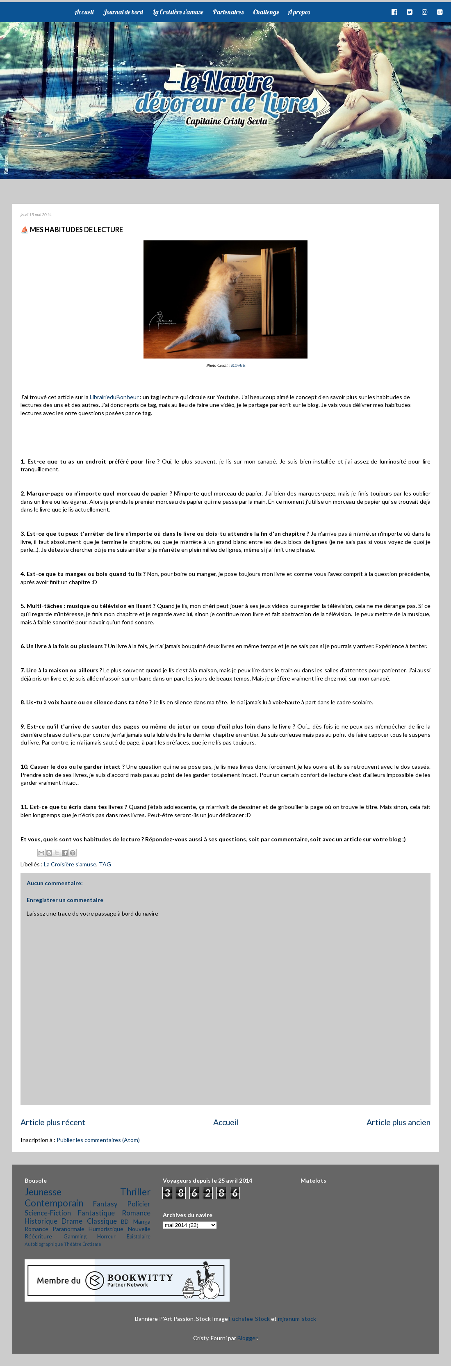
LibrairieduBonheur (114, 396)
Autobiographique (44, 1244)
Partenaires (228, 12)
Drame (71, 1221)
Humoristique (106, 1228)
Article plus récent (52, 1122)
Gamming (75, 1237)
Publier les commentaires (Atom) (98, 1139)
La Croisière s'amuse (178, 12)
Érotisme (91, 1244)
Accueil (83, 12)
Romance (136, 1212)
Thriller (135, 1191)
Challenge (266, 12)
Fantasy (105, 1203)
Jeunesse (43, 1191)
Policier (138, 1203)
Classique (102, 1221)
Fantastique (96, 1212)
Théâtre (73, 1244)
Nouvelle (139, 1228)
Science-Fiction (48, 1212)
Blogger (247, 1337)
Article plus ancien (398, 1122)
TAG (105, 864)
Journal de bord (123, 12)
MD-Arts (238, 365)
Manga (141, 1221)
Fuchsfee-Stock (249, 1318)
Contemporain (54, 1202)
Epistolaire (138, 1237)
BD (125, 1221)
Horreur (106, 1237)
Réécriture (38, 1236)
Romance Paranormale (54, 1228)
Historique (41, 1221)
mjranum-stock (297, 1318)
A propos (298, 12)
